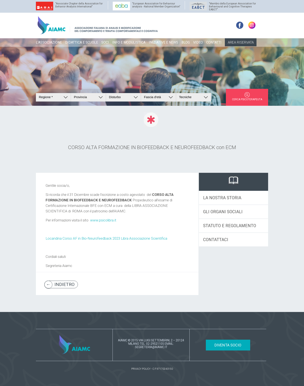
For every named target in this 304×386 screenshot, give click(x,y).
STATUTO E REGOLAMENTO (229, 225)
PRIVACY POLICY (141, 368)
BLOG (186, 42)
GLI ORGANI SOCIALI (223, 211)
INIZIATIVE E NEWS (163, 42)
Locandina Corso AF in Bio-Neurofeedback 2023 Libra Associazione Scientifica (106, 238)
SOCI (105, 42)
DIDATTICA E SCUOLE (81, 42)
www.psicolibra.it (103, 220)
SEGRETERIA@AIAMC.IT (151, 347)
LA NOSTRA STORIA (222, 197)
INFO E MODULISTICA (128, 42)
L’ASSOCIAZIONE (49, 42)
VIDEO (198, 42)
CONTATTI (213, 42)
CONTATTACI (215, 239)
